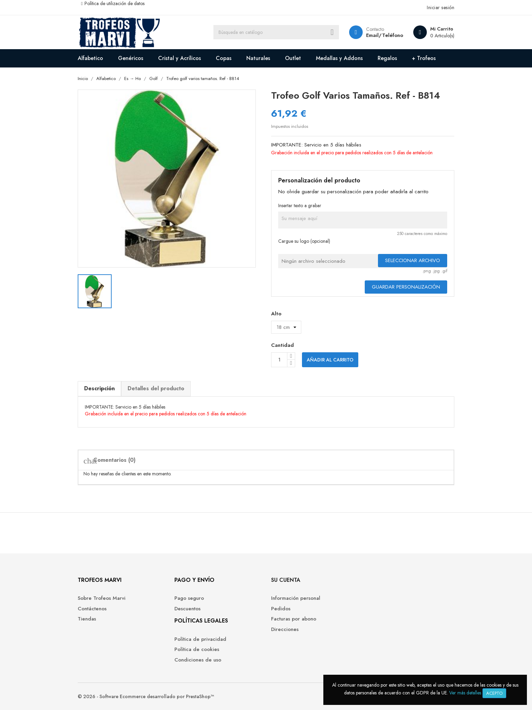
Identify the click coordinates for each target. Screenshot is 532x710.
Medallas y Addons (339, 58)
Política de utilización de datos (114, 3)
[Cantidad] (279, 359)
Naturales (258, 58)
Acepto (494, 693)
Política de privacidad (200, 639)
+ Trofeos (424, 58)
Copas (223, 58)
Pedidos (280, 608)
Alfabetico (90, 58)
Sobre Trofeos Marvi (102, 598)
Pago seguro (189, 598)
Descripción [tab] (99, 388)
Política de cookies (196, 649)
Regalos (387, 58)
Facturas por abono (293, 619)
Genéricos (130, 58)
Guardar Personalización (406, 287)
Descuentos (187, 608)
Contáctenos (92, 608)
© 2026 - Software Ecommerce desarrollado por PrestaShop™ (146, 696)
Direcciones (285, 629)
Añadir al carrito (330, 359)
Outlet (293, 58)
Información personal (295, 598)
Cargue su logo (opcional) (304, 241)
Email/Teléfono (384, 35)
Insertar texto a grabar (299, 205)
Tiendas (87, 619)
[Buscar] (276, 32)
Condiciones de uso (197, 660)
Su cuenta (285, 580)
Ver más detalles (465, 692)
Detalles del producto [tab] (156, 388)
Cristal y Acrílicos (179, 58)
